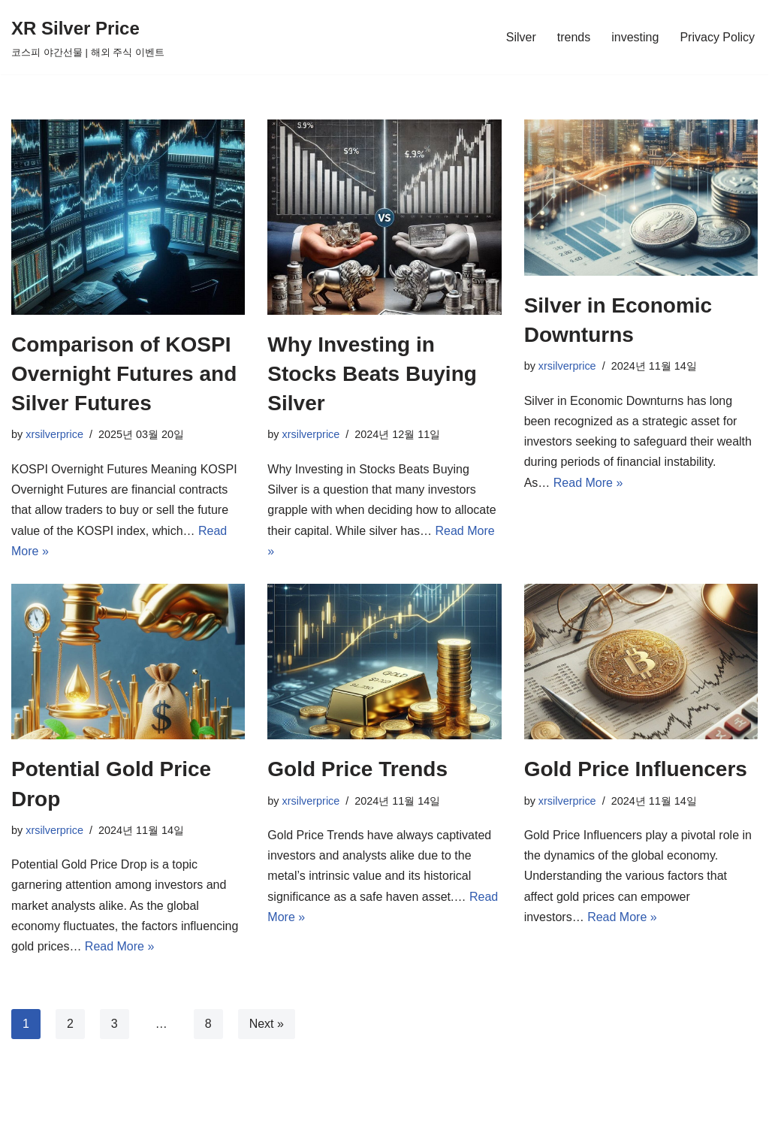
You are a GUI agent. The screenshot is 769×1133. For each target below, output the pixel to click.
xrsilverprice (54, 434)
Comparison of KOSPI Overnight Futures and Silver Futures (124, 374)
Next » (266, 1023)
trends (573, 37)
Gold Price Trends (357, 769)
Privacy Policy (717, 37)
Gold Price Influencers (635, 769)
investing (635, 37)
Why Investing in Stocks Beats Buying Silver (372, 374)
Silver (521, 37)
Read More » (588, 482)
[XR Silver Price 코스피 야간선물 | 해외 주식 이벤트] (87, 37)
